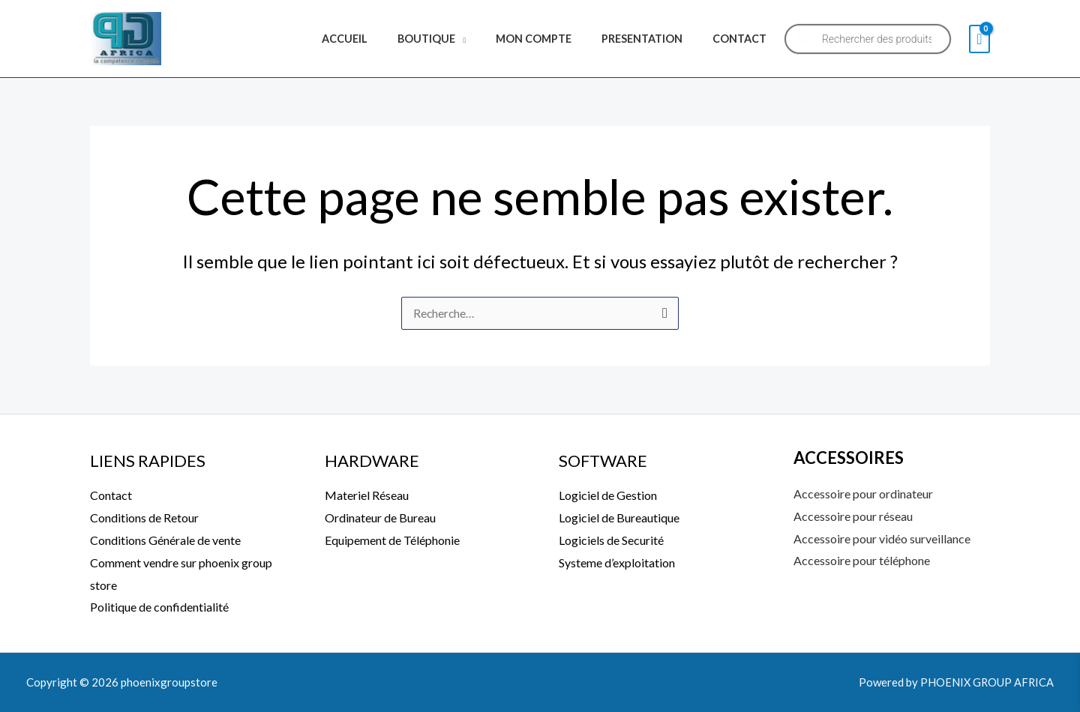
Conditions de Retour (144, 518)
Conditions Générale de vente (165, 541)
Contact (111, 496)
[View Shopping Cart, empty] (979, 39)
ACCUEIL (383, 38)
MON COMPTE (554, 38)
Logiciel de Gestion (608, 496)
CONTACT (744, 38)
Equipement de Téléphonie (392, 541)
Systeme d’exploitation (617, 562)
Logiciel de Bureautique (619, 518)
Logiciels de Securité (611, 541)
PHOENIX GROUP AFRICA (986, 682)
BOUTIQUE (456, 38)
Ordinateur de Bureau (380, 518)
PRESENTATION (654, 38)
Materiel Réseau (367, 496)
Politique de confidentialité (159, 607)
